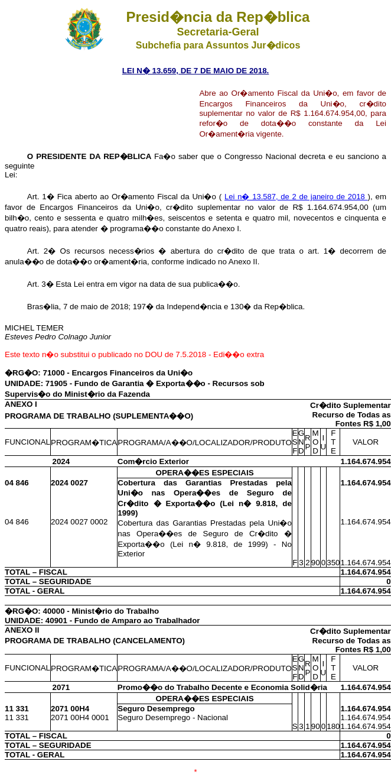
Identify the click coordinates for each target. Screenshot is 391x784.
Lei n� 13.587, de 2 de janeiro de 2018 (295, 196)
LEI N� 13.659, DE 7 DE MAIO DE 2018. (195, 70)
